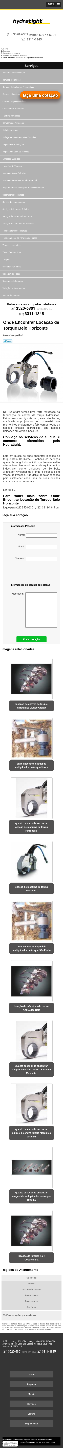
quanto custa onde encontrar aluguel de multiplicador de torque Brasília (31, 1196)
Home (31, 1374)
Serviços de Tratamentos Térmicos (18, 223)
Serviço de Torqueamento (14, 202)
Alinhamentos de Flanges (14, 73)
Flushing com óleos (11, 116)
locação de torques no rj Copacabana (31, 1258)
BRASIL (31, 1283)
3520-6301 (20, 34)
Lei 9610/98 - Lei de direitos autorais (37, 1329)
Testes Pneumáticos (12, 252)
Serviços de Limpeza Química (16, 209)
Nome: (37, 536)
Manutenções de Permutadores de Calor (21, 180)
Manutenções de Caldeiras (15, 173)
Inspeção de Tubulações (14, 144)
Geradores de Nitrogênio (14, 123)
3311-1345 (34, 39)
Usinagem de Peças (12, 274)
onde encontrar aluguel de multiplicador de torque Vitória (31, 765)
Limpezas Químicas (12, 159)
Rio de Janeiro (31, 1295)
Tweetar (7, 341)
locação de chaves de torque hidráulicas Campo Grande (31, 706)
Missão (31, 1394)
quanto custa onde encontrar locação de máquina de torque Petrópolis (32, 827)
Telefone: (36, 559)
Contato (31, 1414)
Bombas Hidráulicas (12, 80)
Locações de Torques (12, 166)
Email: (37, 547)
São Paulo (31, 1307)
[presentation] (28, 572)
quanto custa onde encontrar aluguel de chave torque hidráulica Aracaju (31, 1133)
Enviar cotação (31, 639)
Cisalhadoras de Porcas (13, 108)
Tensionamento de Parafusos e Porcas (20, 238)
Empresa (31, 1384)
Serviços (31, 66)
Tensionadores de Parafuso (15, 231)
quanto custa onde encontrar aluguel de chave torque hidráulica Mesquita (31, 1070)
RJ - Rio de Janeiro (32, 1289)
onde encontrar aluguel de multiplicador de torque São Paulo (31, 948)
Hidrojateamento (10, 130)
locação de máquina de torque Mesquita (32, 889)
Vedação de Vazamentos (14, 288)
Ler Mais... (9, 489)
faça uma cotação (40, 95)
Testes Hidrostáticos (12, 245)
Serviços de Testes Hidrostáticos (17, 216)
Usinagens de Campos (13, 281)
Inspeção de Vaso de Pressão (16, 152)
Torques (6, 259)
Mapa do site (31, 1423)
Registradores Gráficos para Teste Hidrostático (24, 188)
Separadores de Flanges (14, 195)
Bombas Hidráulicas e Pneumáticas (19, 87)
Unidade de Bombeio (12, 267)
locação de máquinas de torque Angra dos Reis (31, 1008)
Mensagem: (34, 610)
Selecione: (31, 1278)
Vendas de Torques (11, 295)
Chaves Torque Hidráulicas (15, 101)
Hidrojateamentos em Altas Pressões (19, 137)
